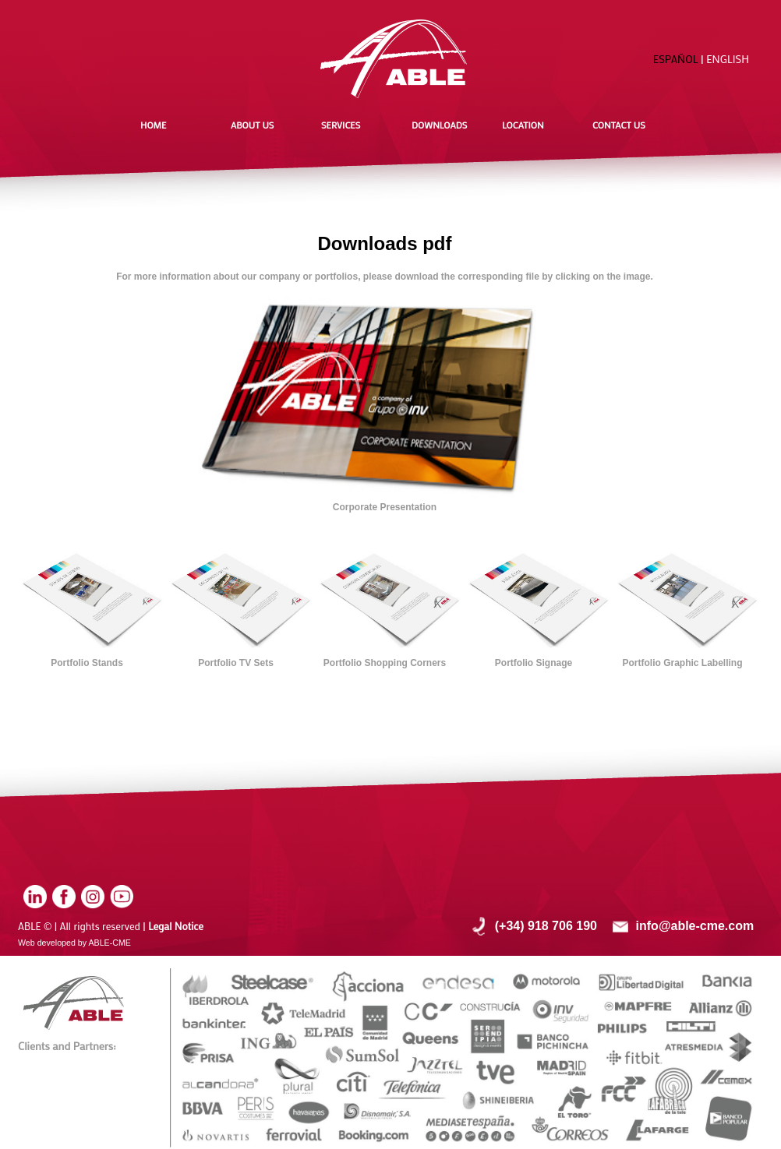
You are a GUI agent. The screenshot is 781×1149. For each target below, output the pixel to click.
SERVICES (340, 124)
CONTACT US (618, 124)
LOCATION (523, 124)
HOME (153, 124)
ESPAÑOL (675, 58)
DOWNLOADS (439, 124)
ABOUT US (252, 124)
